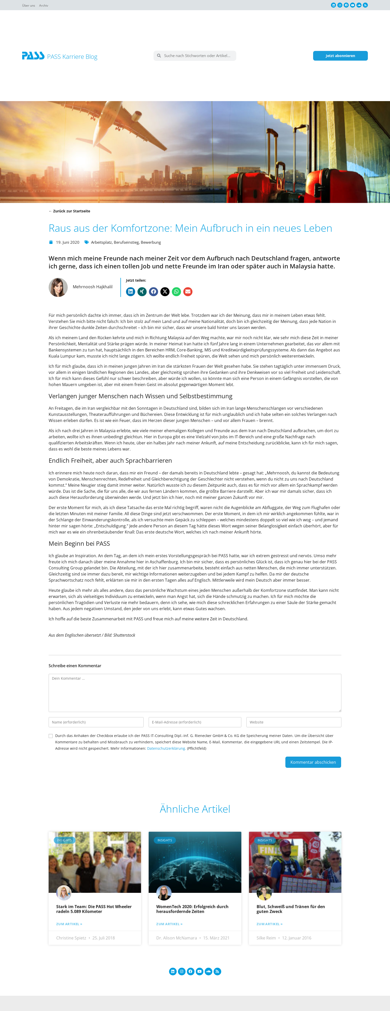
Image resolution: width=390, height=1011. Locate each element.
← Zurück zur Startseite (69, 211)
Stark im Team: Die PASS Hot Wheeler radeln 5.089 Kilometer (94, 909)
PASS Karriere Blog (72, 56)
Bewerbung (157, 242)
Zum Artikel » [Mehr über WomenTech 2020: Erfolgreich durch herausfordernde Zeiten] (170, 924)
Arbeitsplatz (103, 242)
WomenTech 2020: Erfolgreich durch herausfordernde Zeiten (192, 909)
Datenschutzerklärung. (166, 748)
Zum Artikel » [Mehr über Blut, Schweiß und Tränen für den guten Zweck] (271, 924)
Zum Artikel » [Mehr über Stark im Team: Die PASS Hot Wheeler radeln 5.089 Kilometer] (70, 924)
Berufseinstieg (130, 242)
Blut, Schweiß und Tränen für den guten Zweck (291, 909)
